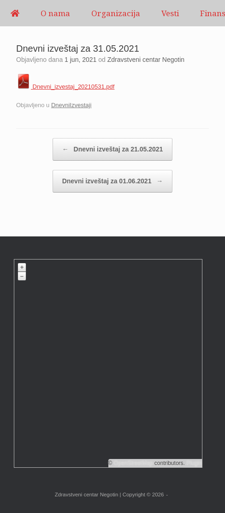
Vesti (170, 13)
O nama (55, 13)
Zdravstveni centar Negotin (145, 59)
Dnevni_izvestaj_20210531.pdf (65, 86)
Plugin (193, 463)
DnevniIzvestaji (71, 105)
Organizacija (115, 13)
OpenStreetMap (133, 463)
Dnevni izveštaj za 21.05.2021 (112, 149)
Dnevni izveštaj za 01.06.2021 (112, 181)
